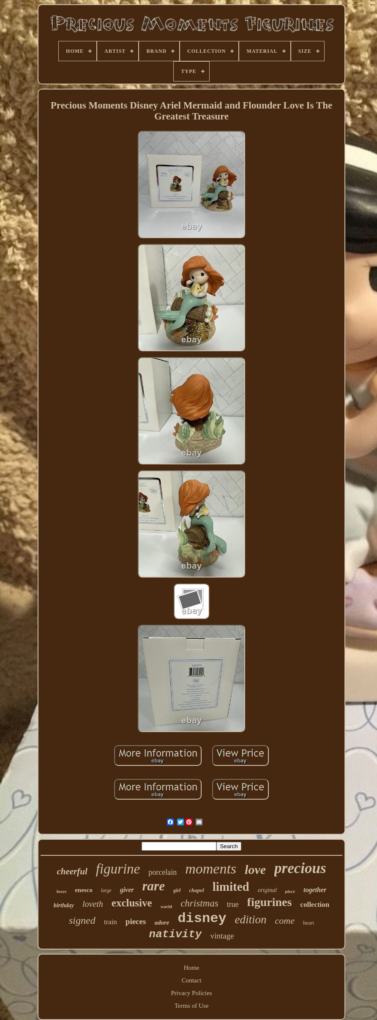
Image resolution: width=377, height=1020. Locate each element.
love (255, 869)
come (285, 920)
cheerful (72, 871)
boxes (61, 891)
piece (290, 891)
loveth (92, 904)
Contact (192, 980)
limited (231, 886)
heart (308, 923)
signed (82, 920)
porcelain (162, 872)
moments (210, 868)
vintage (222, 935)
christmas (199, 903)
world (166, 906)
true (233, 904)
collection (314, 905)
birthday (64, 905)
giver (127, 889)
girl (176, 890)
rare (153, 886)
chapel (196, 890)
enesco (84, 890)
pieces (136, 921)
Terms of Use (192, 1005)
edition (251, 919)
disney (202, 918)
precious (300, 868)
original (267, 890)
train (110, 922)
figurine (118, 868)
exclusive (132, 903)
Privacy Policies (191, 993)
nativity (175, 934)
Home (191, 967)
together (314, 889)
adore (161, 922)
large (106, 890)
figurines (269, 902)
